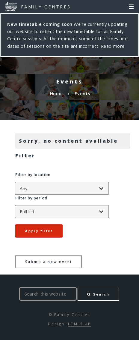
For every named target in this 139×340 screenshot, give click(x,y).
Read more (113, 46)
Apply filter (39, 231)
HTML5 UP (79, 323)
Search (101, 294)
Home (56, 93)
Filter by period (31, 198)
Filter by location (32, 174)
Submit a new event (48, 261)
